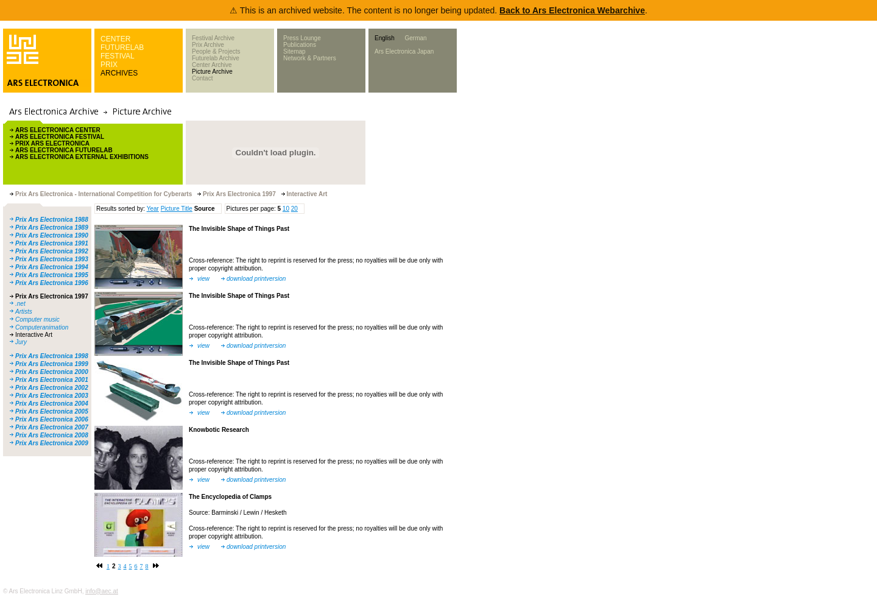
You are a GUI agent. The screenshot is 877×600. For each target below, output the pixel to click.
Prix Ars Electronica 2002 (51, 387)
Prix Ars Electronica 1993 (51, 259)
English (385, 38)
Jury (21, 342)
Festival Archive (213, 38)
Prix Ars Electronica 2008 (51, 435)
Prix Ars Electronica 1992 (51, 251)
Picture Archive (212, 71)
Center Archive (212, 65)
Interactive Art (33, 334)
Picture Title (176, 208)
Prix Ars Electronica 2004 (51, 403)
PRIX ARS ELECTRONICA (52, 143)
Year (153, 208)
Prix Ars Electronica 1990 (51, 235)
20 (294, 208)
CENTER (115, 39)
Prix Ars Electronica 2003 (51, 395)
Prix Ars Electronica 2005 (51, 411)
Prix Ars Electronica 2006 (51, 419)
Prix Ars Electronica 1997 (51, 296)
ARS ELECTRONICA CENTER (57, 130)
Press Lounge (302, 38)
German (415, 38)
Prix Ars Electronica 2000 (51, 372)
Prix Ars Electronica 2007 (51, 427)
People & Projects (216, 51)
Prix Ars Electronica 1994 (51, 267)
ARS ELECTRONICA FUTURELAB (64, 150)
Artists (23, 311)
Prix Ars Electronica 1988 (51, 219)
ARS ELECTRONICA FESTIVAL (59, 136)
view (203, 278)
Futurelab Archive (215, 58)
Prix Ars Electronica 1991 (51, 243)
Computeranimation (41, 327)
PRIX (109, 64)
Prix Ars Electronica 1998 (51, 356)
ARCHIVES (119, 73)
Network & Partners (309, 58)
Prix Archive (208, 44)
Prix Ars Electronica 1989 (51, 227)
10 (286, 208)
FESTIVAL (117, 56)
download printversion (256, 278)
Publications (299, 44)
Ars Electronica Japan (404, 51)
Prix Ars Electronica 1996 (51, 283)
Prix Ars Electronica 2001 (51, 379)
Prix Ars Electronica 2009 (51, 443)
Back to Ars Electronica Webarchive (572, 10)
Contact (202, 78)
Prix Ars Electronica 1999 (51, 364)
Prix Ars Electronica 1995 (51, 275)
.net (20, 303)
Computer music (37, 319)
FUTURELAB (122, 47)
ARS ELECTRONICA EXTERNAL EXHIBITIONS (82, 157)
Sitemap (294, 51)
